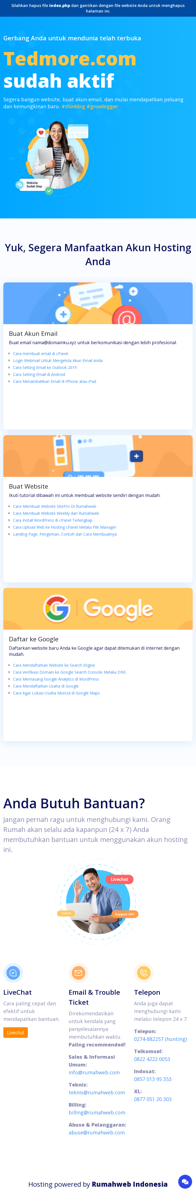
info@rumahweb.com (94, 1072)
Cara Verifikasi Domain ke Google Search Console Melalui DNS (69, 672)
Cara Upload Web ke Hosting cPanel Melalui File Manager (64, 527)
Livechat (15, 1032)
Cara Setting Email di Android (39, 374)
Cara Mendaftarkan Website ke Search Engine (54, 665)
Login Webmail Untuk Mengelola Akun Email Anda (58, 360)
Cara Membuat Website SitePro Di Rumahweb (54, 506)
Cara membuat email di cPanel (40, 353)
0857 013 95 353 (153, 1079)
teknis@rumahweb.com (97, 1092)
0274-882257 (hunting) (160, 1039)
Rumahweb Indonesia (130, 1184)
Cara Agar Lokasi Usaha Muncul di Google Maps (56, 693)
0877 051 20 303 (153, 1099)
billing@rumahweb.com (97, 1112)
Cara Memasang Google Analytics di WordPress (56, 679)
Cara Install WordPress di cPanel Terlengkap (52, 520)
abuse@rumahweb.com (97, 1132)
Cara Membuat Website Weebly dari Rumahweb (56, 513)
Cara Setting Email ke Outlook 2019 (45, 367)
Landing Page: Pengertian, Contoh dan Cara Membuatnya (65, 534)
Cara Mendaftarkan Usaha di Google (46, 686)
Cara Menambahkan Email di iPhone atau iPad (54, 381)
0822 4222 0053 (152, 1059)
